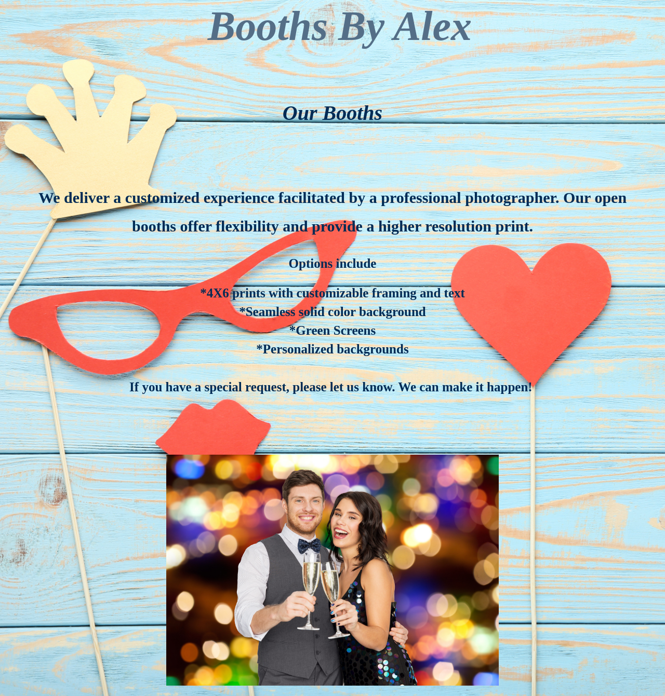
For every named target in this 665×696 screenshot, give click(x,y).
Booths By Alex (340, 26)
